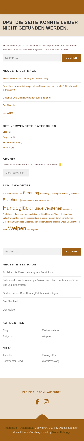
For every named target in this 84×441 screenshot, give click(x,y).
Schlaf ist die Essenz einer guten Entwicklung (25, 78)
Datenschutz (27, 427)
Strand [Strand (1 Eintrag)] (15, 222)
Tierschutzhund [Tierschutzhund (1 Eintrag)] (45, 222)
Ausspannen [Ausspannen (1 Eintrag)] (16, 193)
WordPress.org (50, 361)
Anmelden (8, 355)
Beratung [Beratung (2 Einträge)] (31, 193)
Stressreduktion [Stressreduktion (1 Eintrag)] (31, 222)
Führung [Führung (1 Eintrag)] (25, 200)
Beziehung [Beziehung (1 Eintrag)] (44, 193)
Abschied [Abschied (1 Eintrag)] (7, 193)
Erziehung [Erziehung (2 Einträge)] (12, 199)
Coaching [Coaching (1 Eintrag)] (54, 193)
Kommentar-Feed (13, 361)
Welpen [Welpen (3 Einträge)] (17, 228)
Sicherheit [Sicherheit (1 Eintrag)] (7, 222)
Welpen (6, 147)
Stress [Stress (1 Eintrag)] (21, 222)
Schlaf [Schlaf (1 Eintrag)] (58, 218)
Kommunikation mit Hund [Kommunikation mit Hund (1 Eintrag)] (35, 214)
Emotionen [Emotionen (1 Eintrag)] (75, 193)
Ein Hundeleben (11, 142)
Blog (5, 132)
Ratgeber (7, 137)
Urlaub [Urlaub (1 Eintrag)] (63, 222)
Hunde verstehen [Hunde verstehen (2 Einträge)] (47, 208)
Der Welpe (8, 113)
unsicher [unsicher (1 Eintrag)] (56, 222)
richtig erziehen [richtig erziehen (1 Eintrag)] (48, 218)
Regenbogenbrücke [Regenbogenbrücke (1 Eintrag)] (32, 218)
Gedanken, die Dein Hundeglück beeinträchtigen (27, 97)
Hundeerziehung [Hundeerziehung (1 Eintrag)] (46, 200)
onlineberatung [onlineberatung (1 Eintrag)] (65, 214)
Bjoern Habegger (61, 432)
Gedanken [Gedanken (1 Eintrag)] (33, 200)
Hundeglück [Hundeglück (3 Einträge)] (17, 208)
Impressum (11, 427)
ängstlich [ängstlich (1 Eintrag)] (34, 229)
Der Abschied (9, 105)
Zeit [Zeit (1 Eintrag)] (28, 229)
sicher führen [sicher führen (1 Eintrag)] (67, 218)
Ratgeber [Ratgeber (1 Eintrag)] (19, 218)
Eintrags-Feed (50, 355)
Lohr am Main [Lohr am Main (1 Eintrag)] (52, 214)
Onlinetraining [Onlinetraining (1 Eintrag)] (9, 218)
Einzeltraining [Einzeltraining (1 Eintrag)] (64, 193)
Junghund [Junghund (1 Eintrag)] (19, 214)
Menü (78, 7)
